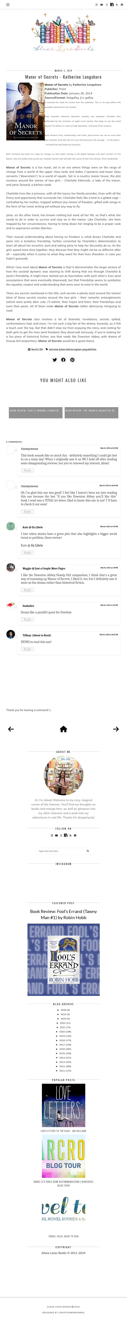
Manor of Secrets (56, 84)
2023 (64, 1018)
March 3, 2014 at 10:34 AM (109, 485)
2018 (62, 1040)
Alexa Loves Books (59, 1307)
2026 (64, 1010)
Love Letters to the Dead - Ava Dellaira (63, 1131)
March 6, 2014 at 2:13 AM (109, 605)
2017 (62, 1044)
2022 (63, 1023)
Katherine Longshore (73, 349)
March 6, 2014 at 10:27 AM (109, 635)
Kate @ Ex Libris (33, 527)
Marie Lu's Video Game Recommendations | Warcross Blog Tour (63, 1183)
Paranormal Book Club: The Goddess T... (35, 410)
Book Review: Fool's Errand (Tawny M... (91, 410)
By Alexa (62, 349)
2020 (62, 1031)
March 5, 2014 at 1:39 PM (109, 568)
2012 (62, 1066)
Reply (27, 470)
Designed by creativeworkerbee (63, 1312)
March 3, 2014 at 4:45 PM (109, 526)
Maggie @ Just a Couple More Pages (44, 568)
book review (53, 349)
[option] (35, 402)
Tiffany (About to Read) (37, 635)
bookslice (28, 606)
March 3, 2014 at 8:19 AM (109, 448)
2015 (62, 1053)
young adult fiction (89, 349)
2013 (62, 1062)
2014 (62, 1057)
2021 (63, 1027)
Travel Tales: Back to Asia (63, 1236)
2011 (62, 1070)
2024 (64, 1014)
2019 (62, 1036)
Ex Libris (37, 545)
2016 (62, 1049)
